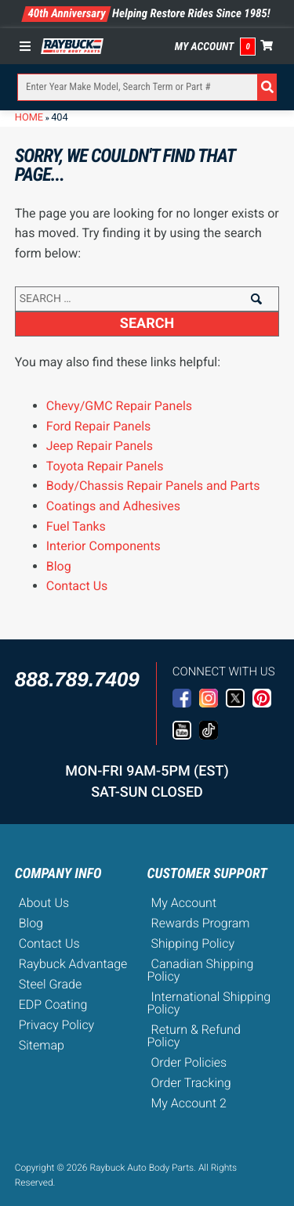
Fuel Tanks (76, 526)
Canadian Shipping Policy (200, 970)
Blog (58, 566)
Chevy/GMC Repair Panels (119, 405)
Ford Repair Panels (98, 426)
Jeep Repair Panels (99, 445)
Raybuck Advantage (73, 963)
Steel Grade (50, 984)
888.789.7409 (77, 679)
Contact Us (77, 585)
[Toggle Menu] (29, 46)
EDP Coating (53, 1004)
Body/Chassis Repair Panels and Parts (153, 485)
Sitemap (41, 1045)
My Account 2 (189, 1103)
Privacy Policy (56, 1024)
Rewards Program (200, 923)
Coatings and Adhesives (113, 506)
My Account (204, 46)
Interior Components (103, 545)
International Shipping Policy (209, 1003)
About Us (44, 902)
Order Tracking (191, 1082)
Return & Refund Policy (194, 1035)
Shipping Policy (193, 943)
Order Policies (189, 1062)
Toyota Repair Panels (105, 466)
